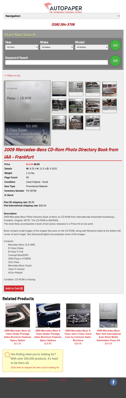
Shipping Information (37, 380)
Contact (88, 380)
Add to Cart (14, 288)
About (63, 380)
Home (13, 380)
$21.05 (17, 324)
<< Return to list (12, 75)
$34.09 (108, 324)
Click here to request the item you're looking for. (35, 367)
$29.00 (78, 324)
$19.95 (48, 324)
